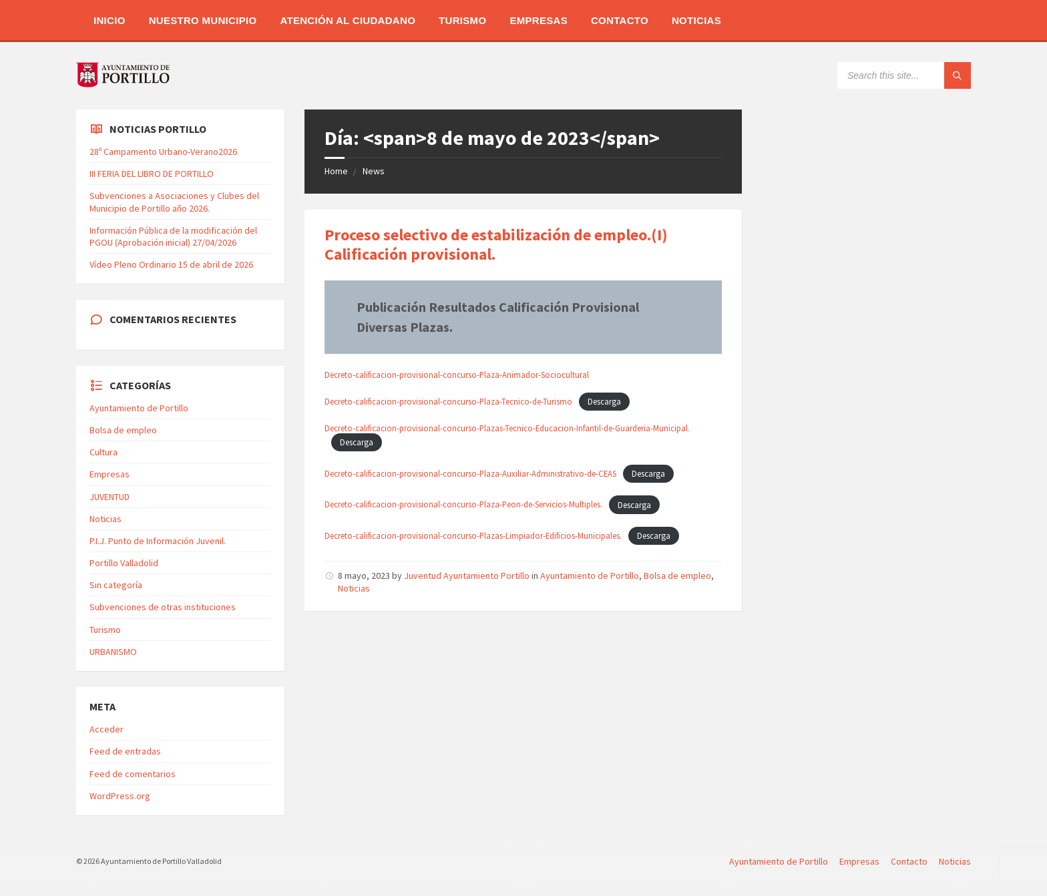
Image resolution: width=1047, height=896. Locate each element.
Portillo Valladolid (123, 563)
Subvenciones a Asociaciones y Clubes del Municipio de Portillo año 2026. (174, 202)
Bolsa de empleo (677, 576)
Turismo (462, 20)
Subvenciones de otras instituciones (162, 607)
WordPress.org (119, 796)
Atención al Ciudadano (347, 20)
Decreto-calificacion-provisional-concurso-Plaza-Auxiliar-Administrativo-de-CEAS (470, 473)
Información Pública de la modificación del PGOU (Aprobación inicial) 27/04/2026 (173, 236)
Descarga (604, 401)
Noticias (696, 20)
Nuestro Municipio (203, 20)
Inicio (109, 20)
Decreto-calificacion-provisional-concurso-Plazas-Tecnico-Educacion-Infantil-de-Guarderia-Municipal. (507, 428)
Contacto (619, 20)
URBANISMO (113, 652)
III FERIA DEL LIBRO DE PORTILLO (151, 174)
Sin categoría (115, 585)
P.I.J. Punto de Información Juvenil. (157, 541)
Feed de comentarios (132, 774)
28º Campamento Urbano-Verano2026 (163, 152)
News (374, 171)
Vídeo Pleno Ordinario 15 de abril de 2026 (171, 264)
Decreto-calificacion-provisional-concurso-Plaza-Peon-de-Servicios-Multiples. (463, 504)
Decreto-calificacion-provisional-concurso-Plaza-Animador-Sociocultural (457, 374)
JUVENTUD (109, 497)
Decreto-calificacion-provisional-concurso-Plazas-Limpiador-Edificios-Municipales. (473, 535)
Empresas (538, 20)
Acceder (106, 729)
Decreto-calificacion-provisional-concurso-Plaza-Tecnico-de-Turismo (448, 401)
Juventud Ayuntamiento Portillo (467, 576)
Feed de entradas (125, 751)
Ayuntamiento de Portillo (589, 576)
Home (336, 171)
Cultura (103, 452)
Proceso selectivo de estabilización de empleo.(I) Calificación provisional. (496, 244)
